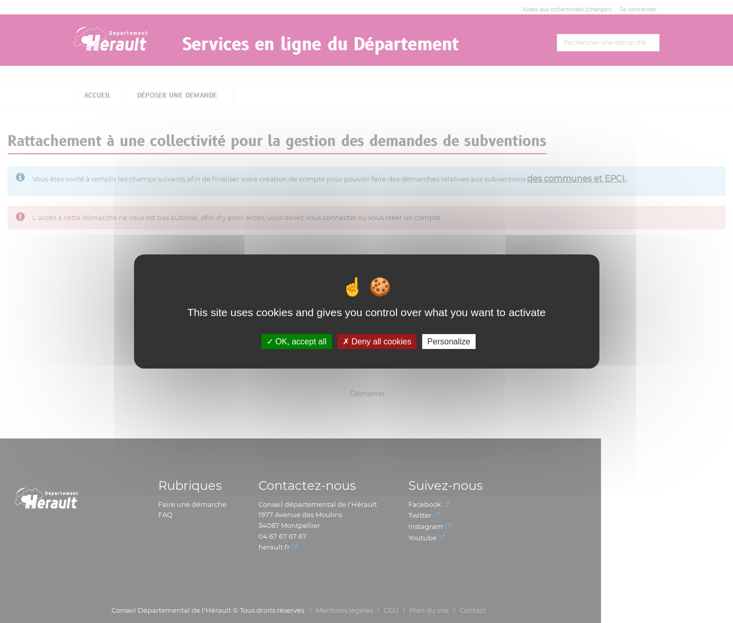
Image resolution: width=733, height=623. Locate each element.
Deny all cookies (377, 341)
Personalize (449, 341)
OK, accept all (297, 341)
